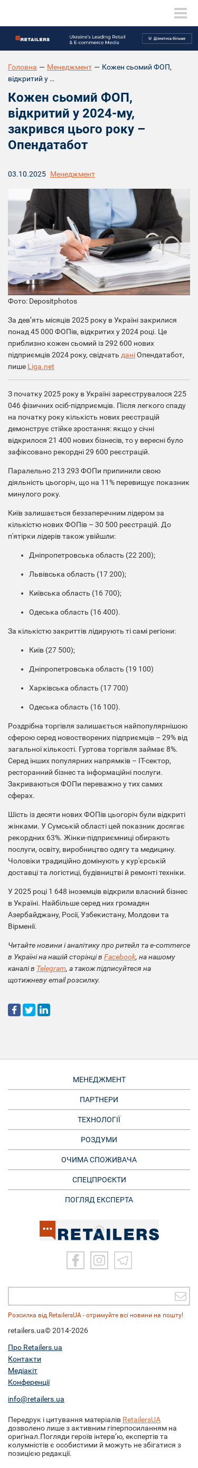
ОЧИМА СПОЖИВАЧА (99, 1159)
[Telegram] (123, 1260)
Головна (22, 67)
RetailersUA (141, 1419)
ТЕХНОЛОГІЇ (99, 1119)
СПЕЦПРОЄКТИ (99, 1179)
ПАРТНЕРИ (99, 1099)
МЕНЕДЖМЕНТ (99, 1079)
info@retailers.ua (36, 1399)
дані (128, 355)
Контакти (24, 1359)
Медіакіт (22, 1370)
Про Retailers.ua (35, 1347)
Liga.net (40, 366)
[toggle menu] (180, 13)
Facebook (120, 956)
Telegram (51, 968)
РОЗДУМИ (99, 1139)
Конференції (29, 1382)
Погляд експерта (99, 1199)
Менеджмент (69, 67)
